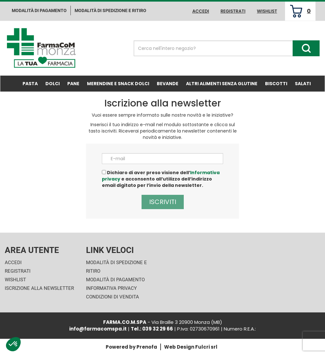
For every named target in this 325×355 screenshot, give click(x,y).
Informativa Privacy (111, 288)
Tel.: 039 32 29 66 (152, 328)
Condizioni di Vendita (112, 297)
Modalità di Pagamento (115, 280)
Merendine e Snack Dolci (118, 83)
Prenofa (146, 347)
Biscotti (276, 83)
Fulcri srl (206, 347)
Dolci (52, 83)
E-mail (118, 158)
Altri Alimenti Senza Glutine (221, 83)
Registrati (233, 11)
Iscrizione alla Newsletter (39, 288)
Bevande (167, 83)
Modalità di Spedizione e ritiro (110, 10)
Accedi (200, 11)
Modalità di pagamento (39, 10)
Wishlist (267, 11)
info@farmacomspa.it (98, 328)
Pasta (30, 83)
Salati (303, 83)
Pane (73, 83)
